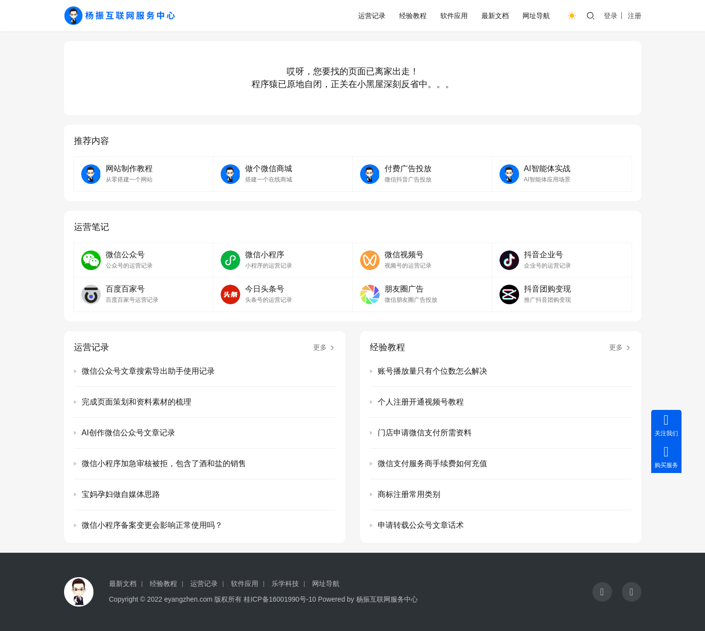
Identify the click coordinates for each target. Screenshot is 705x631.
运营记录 (372, 16)
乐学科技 (285, 583)
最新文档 (495, 16)
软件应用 (454, 16)
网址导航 (536, 16)
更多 (324, 347)
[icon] (602, 592)
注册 (634, 16)
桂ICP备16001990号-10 (280, 599)
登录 (610, 16)
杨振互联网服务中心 (387, 599)
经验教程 (413, 16)
